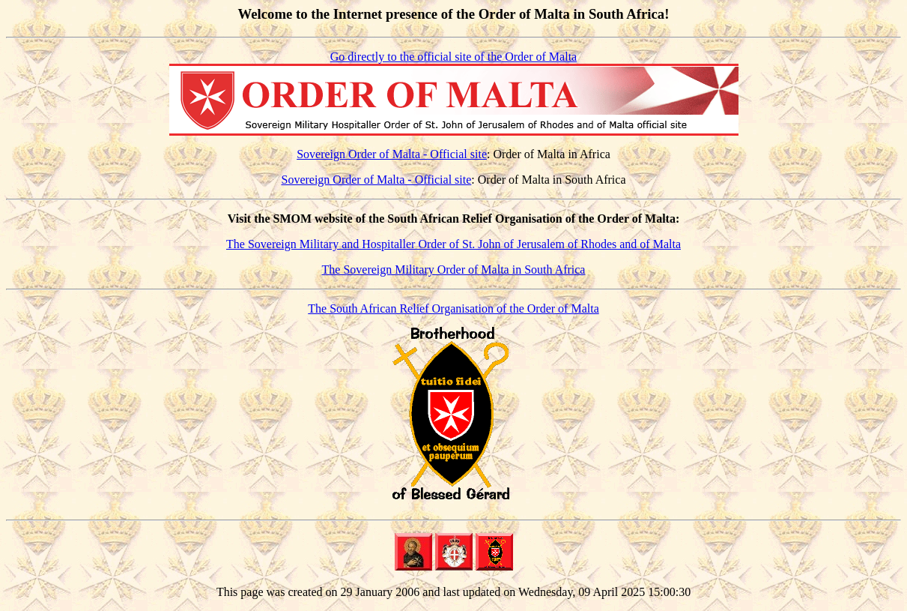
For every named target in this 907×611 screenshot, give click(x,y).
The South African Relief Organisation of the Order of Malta (453, 308)
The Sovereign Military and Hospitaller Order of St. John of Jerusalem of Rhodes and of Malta (453, 244)
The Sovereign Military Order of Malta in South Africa (454, 269)
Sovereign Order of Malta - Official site (392, 154)
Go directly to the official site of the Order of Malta (453, 56)
